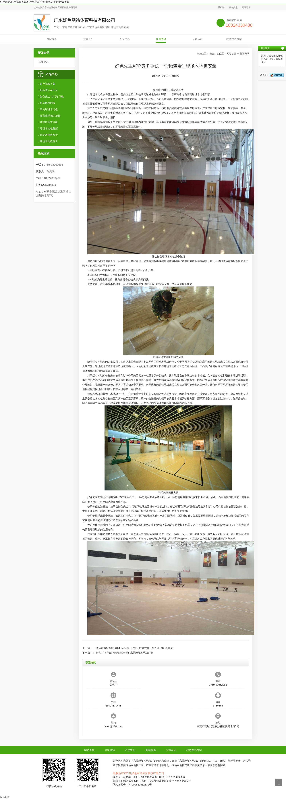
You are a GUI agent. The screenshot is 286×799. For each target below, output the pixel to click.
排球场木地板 (47, 102)
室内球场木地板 (49, 109)
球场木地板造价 (49, 134)
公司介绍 (88, 39)
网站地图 (246, 7)
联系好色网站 (234, 39)
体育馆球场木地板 (50, 115)
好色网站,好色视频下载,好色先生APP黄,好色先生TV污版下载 (34, 1)
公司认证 (197, 39)
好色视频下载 (47, 83)
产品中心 (124, 39)
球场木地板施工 (49, 141)
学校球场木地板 (49, 122)
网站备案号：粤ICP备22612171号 (132, 784)
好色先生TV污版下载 (52, 96)
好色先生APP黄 (49, 90)
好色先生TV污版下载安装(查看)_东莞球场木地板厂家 (123, 652)
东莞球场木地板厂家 (198, 94)
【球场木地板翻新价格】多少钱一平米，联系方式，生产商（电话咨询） (134, 648)
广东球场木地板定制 (213, 108)
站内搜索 (233, 7)
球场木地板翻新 (49, 128)
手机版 (221, 7)
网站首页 (52, 39)
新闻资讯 (161, 39)
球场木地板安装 (181, 765)
